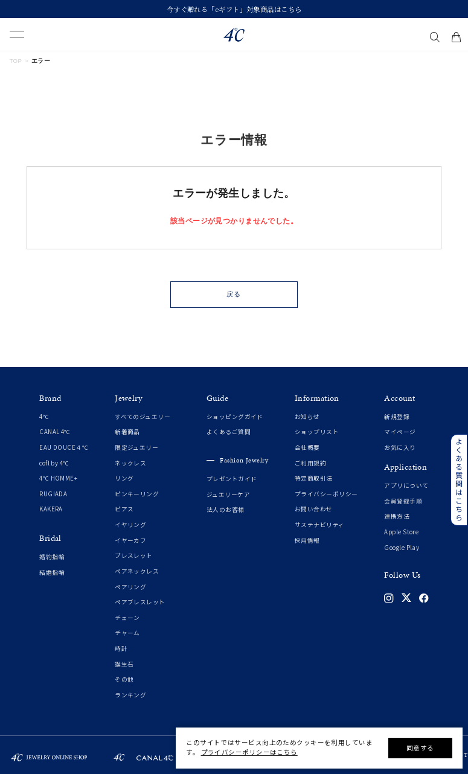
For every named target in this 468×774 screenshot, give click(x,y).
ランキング (130, 695)
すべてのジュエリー (142, 417)
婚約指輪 (52, 557)
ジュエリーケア (228, 494)
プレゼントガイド (232, 479)
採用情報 (307, 540)
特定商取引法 (314, 478)
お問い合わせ (314, 509)
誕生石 (124, 664)
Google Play (401, 548)
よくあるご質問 (229, 432)
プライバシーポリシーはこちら (249, 751)
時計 (121, 648)
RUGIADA (53, 494)
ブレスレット (134, 555)
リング (124, 478)
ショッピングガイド (235, 417)
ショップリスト (317, 432)
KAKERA (51, 509)
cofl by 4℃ (54, 463)
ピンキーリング (137, 494)
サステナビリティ (320, 525)
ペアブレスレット (140, 602)
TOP (16, 60)
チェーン (127, 618)
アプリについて (406, 485)
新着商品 (127, 432)
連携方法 (396, 516)
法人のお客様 (226, 510)
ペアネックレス (137, 571)
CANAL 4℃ (55, 432)
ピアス (124, 509)
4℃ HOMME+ (58, 478)
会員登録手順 (403, 501)
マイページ (399, 432)
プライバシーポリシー (326, 494)
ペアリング (130, 587)
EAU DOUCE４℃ (63, 447)
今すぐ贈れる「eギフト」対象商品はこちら (234, 9)
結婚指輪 (52, 572)
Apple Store (401, 532)
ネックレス (130, 463)
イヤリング (130, 525)
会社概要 (307, 447)
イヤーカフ (130, 540)
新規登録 (396, 417)
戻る (233, 294)
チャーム (127, 633)
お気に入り (399, 447)
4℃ (44, 417)
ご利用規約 (310, 463)
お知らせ (307, 417)
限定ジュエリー (136, 447)
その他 (124, 679)
